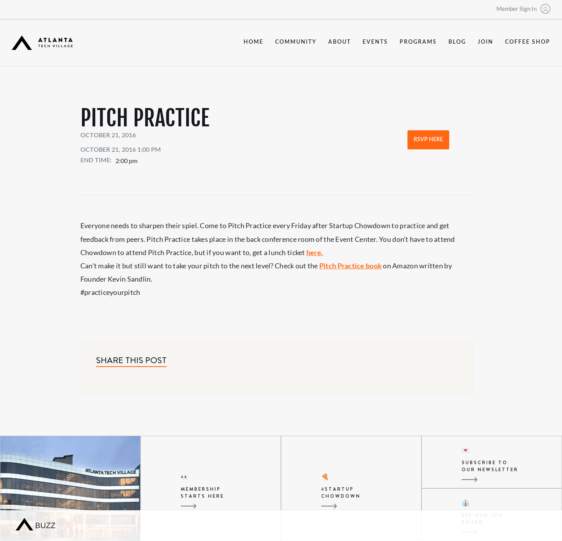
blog (457, 42)
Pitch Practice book (350, 265)
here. (314, 252)
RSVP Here (428, 139)
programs (418, 42)
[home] (42, 42)
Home (253, 42)
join (485, 42)
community (296, 42)
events (375, 42)
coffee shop (527, 42)
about (339, 42)
